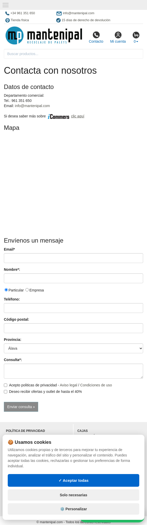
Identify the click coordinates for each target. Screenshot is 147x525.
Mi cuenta (118, 37)
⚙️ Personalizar (73, 509)
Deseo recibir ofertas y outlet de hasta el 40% (43, 391)
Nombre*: (12, 269)
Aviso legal (68, 385)
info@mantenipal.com (32, 106)
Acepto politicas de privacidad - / (58, 385)
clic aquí (77, 116)
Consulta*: (13, 360)
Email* (9, 249)
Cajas (82, 431)
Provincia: (12, 340)
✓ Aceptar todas (74, 480)
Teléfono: (12, 299)
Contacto (96, 37)
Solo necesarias (73, 495)
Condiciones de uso (96, 385)
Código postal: (16, 319)
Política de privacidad (25, 431)
